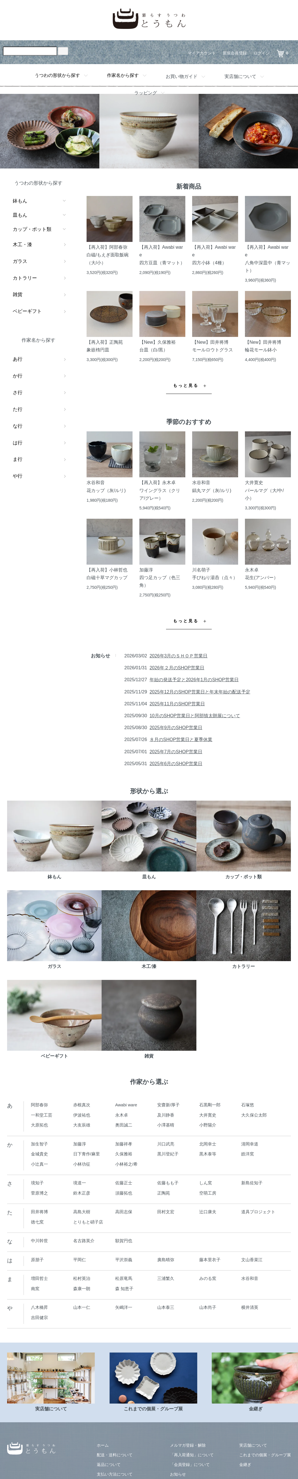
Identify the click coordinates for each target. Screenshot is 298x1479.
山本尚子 (207, 1307)
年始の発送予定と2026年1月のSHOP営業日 (194, 679)
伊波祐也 (81, 1115)
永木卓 (121, 1115)
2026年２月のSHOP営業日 (177, 667)
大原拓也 (39, 1125)
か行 (17, 376)
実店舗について (240, 76)
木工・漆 (22, 244)
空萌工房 (207, 1193)
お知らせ (178, 1474)
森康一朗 (81, 1288)
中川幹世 (39, 1240)
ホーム (103, 1445)
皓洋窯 (247, 1153)
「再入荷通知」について (192, 1455)
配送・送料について (115, 1455)
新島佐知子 (252, 1182)
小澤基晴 (165, 1125)
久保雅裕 (123, 1153)
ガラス (20, 261)
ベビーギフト (27, 311)
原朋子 (37, 1259)
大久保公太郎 (254, 1115)
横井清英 (249, 1307)
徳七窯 (37, 1222)
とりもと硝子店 (88, 1222)
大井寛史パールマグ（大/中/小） (264, 490)
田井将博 (39, 1211)
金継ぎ (245, 1464)
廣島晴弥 (165, 1259)
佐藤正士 (123, 1182)
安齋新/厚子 (168, 1104)
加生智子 (39, 1144)
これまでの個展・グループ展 (265, 1455)
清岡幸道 (249, 1144)
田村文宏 (165, 1211)
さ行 (17, 392)
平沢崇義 (123, 1259)
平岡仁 (79, 1259)
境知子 (37, 1182)
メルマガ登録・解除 (188, 1445)
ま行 (17, 459)
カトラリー (25, 278)
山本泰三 (165, 1307)
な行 (17, 426)
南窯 (35, 1288)
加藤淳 (79, 1144)
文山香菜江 (252, 1259)
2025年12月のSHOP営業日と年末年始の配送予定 (200, 691)
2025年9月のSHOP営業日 (176, 727)
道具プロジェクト (258, 1211)
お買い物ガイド (182, 76)
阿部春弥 (39, 1104)
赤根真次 (81, 1104)
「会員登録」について (190, 1464)
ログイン (262, 53)
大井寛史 (207, 1115)
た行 (17, 409)
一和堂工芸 (41, 1115)
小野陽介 (207, 1125)
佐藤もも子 (168, 1182)
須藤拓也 (123, 1193)
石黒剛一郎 (210, 1104)
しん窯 (205, 1182)
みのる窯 (207, 1278)
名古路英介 (84, 1240)
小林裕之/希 (126, 1164)
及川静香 (165, 1115)
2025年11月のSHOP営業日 (177, 703)
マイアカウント (202, 53)
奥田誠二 (123, 1125)
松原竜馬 (123, 1278)
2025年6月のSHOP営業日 (176, 763)
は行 (17, 443)
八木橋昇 (39, 1307)
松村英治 (81, 1278)
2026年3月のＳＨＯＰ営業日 (179, 655)
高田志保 (123, 1211)
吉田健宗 (39, 1317)
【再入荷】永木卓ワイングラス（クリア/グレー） (159, 490)
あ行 (17, 359)
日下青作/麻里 (86, 1153)
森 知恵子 (124, 1288)
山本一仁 (81, 1307)
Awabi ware (126, 1104)
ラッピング (145, 92)
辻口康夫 (207, 1211)
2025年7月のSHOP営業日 (176, 751)
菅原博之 (39, 1193)
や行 (17, 476)
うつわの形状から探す (57, 75)
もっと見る (186, 385)
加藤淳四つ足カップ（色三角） (159, 577)
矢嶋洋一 (123, 1307)
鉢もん (20, 201)
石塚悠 (247, 1104)
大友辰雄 (81, 1125)
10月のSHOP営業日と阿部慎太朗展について (195, 715)
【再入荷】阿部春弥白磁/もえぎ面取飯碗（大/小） (108, 255)
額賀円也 (123, 1240)
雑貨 (17, 294)
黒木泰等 (207, 1153)
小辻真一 (39, 1164)
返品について (109, 1464)
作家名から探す (123, 75)
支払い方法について (115, 1474)
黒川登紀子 (168, 1153)
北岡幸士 (207, 1144)
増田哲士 (39, 1278)
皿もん (20, 215)
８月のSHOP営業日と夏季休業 (181, 739)
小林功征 (81, 1164)
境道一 (79, 1182)
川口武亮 (165, 1144)
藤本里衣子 (210, 1259)
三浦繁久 (165, 1278)
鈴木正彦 (81, 1193)
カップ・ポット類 (32, 229)
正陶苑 (163, 1193)
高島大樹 (81, 1211)
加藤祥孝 (123, 1144)
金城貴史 (39, 1153)
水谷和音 (249, 1278)
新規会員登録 (235, 53)
